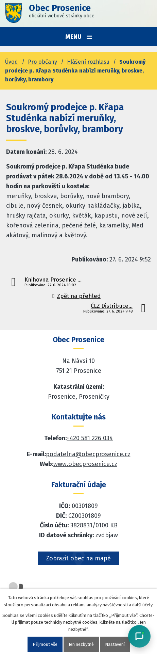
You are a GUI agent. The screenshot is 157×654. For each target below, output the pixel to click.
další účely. (142, 604)
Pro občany (42, 62)
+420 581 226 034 (90, 438)
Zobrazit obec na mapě (78, 558)
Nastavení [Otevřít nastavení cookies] (115, 644)
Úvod (11, 62)
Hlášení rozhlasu (88, 62)
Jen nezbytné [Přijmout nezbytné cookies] (81, 644)
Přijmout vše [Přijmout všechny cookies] (45, 644)
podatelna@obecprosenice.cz (88, 454)
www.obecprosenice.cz (85, 464)
